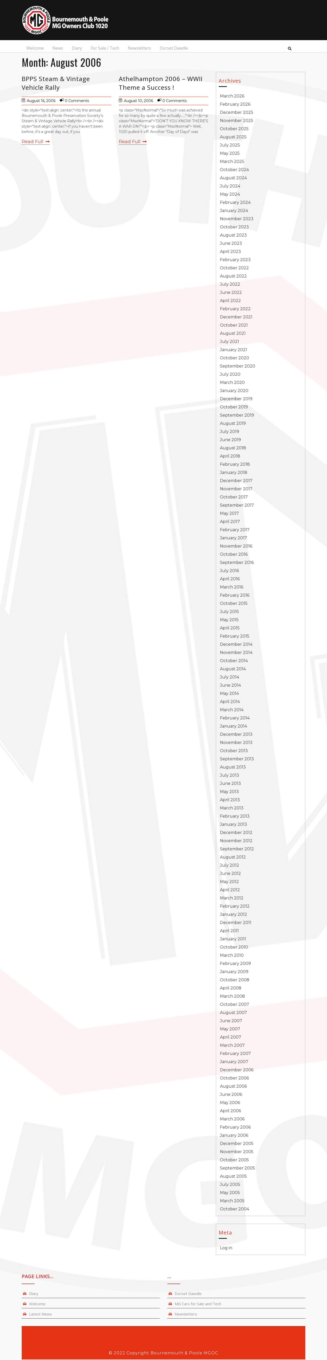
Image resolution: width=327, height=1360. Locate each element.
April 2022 (230, 301)
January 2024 (234, 211)
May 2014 (229, 694)
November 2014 (236, 653)
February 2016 (234, 595)
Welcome (34, 48)
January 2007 (234, 1062)
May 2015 (229, 620)
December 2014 (236, 644)
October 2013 (234, 751)
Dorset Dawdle (173, 48)
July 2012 (229, 865)
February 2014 (235, 718)
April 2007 (230, 1037)
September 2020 (237, 366)
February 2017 (235, 530)
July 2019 (229, 432)
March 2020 (232, 383)
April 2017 (230, 522)
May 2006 (230, 1103)
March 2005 (232, 1201)
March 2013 (231, 808)
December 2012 (236, 833)
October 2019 (234, 407)
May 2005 (230, 1193)
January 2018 (233, 473)
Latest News (40, 1314)
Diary (76, 48)
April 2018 (230, 456)
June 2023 (231, 243)
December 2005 (236, 1144)
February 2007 (235, 1054)
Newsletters (138, 48)
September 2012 (237, 849)
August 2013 (233, 767)
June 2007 (231, 1021)
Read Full (36, 142)
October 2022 (234, 268)
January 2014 (233, 726)
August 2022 (233, 276)
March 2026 (232, 96)
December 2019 (236, 399)
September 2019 (237, 415)
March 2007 (232, 1045)
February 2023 (235, 260)
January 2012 (233, 914)
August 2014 (233, 669)
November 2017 (236, 489)
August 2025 (233, 137)
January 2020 (234, 391)
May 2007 (230, 1029)
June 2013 (230, 784)
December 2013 (236, 734)
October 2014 (234, 661)
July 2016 (229, 571)
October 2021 (234, 325)
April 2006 (230, 1111)
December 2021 (236, 317)
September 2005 (237, 1168)
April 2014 (230, 702)
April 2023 (230, 252)
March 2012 (231, 898)
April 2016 (230, 579)
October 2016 (234, 554)
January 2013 (233, 824)
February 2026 (235, 104)
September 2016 (237, 563)
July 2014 (229, 677)
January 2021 (233, 350)
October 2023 (234, 227)
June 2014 (230, 685)
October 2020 (234, 358)
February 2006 (235, 1127)
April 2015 (230, 628)
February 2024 (235, 202)
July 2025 (230, 145)
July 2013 (229, 775)
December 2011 (235, 923)
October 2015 (234, 603)
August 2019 (233, 423)
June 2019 (230, 440)
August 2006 (233, 1086)
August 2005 (233, 1176)
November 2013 (236, 743)
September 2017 (237, 505)
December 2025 (236, 112)
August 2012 (233, 857)
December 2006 (236, 1070)
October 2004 (234, 1209)
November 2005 (236, 1152)
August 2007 (233, 1013)
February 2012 (235, 906)
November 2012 (236, 841)
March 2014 (231, 710)
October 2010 (234, 947)
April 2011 (229, 931)
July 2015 (229, 612)
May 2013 (229, 792)
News (57, 48)
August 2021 (233, 333)
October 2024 (234, 170)
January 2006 (234, 1135)
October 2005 (234, 1160)
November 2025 (236, 121)
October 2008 (234, 980)
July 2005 (230, 1185)
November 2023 (236, 219)
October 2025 (234, 129)
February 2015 (234, 636)
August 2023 (233, 235)
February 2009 (235, 964)
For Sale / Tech (104, 48)
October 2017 (234, 497)
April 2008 (230, 988)
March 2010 (232, 955)
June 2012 (230, 874)
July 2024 (230, 186)
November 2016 (236, 546)
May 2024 (230, 194)
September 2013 (237, 759)
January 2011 (233, 939)
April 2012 (230, 890)
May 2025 (230, 153)
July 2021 (229, 342)
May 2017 (229, 513)
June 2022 (231, 293)
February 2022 (235, 309)
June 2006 (231, 1095)
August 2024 (233, 178)
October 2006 (234, 1078)
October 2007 (234, 1004)
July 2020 (230, 374)
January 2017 (233, 538)
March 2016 (231, 587)
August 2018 (233, 448)
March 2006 (232, 1119)
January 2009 (234, 972)
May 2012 (229, 882)
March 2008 (232, 996)
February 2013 (235, 816)
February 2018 (235, 464)
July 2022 (230, 284)
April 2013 (230, 800)
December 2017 (236, 481)
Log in (226, 1248)
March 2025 (232, 162)
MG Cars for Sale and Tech (198, 1304)
